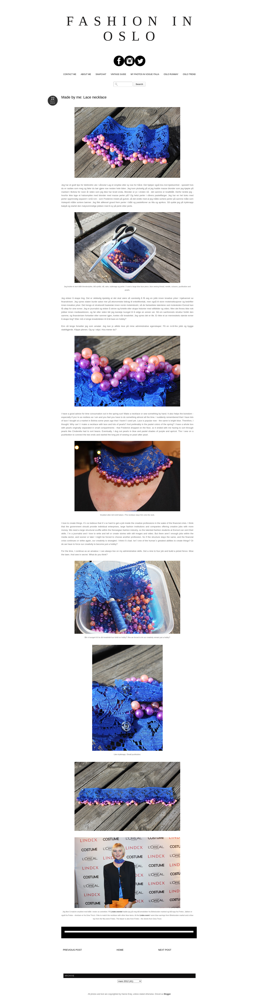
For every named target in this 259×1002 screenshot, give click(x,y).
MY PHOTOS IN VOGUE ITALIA (145, 74)
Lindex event (144, 915)
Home (120, 950)
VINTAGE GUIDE (118, 74)
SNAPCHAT (101, 74)
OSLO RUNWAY (171, 74)
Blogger (167, 994)
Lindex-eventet (116, 912)
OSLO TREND (189, 74)
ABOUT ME (86, 74)
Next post (164, 950)
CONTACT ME (69, 74)
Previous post (72, 950)
